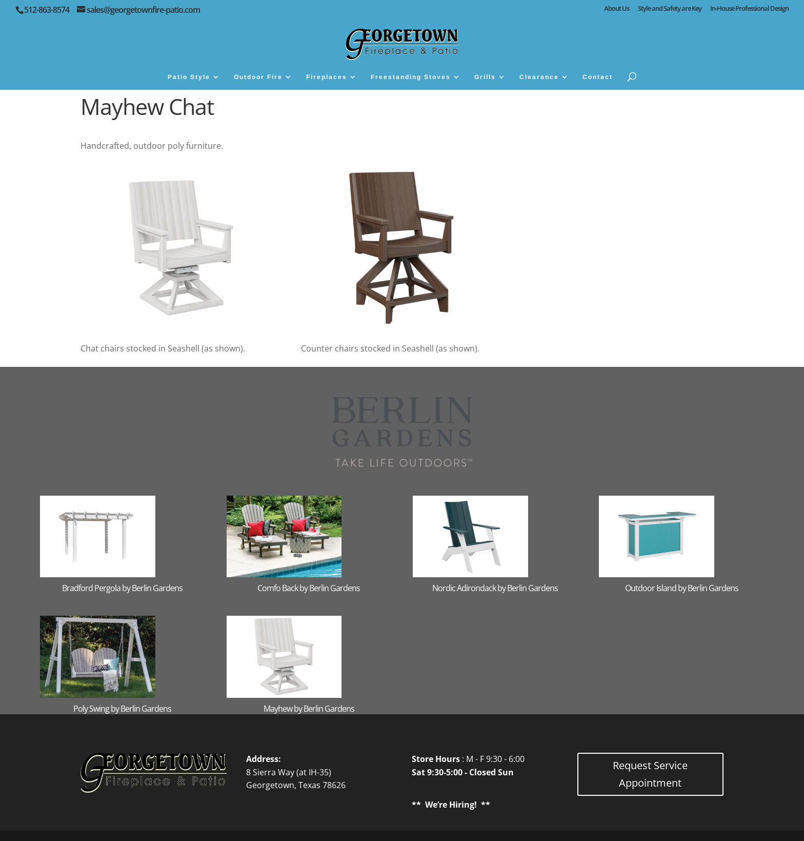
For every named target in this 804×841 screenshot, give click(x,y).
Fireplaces (326, 77)
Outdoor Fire (258, 77)
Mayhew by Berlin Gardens (309, 708)
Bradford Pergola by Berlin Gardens (122, 588)
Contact (597, 77)
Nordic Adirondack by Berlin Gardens (495, 588)
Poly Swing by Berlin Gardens (122, 708)
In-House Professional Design (749, 9)
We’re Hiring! (451, 804)
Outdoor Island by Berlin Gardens (681, 588)
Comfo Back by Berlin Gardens (308, 588)
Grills (485, 77)
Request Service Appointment (650, 774)
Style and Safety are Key (669, 9)
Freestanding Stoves (411, 77)
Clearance (539, 77)
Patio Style (189, 77)
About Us (616, 9)
